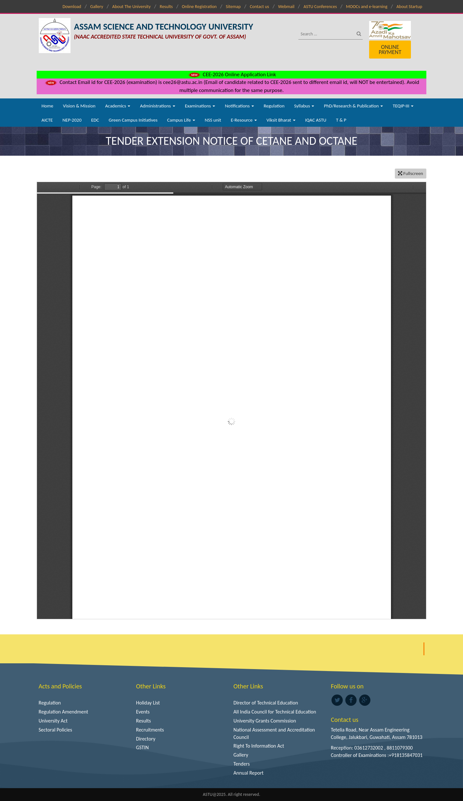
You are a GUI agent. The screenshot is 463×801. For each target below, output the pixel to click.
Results (166, 6)
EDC (95, 120)
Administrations (157, 106)
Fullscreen (410, 173)
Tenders (241, 764)
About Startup (409, 6)
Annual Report (248, 773)
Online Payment (390, 49)
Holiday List (148, 703)
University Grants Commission (264, 721)
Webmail (286, 6)
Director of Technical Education (265, 703)
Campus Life (181, 120)
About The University (131, 6)
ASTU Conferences (320, 6)
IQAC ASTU (315, 120)
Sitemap (233, 6)
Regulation (274, 106)
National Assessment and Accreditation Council (274, 733)
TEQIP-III (403, 106)
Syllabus (304, 106)
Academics (117, 106)
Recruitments (150, 730)
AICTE (47, 120)
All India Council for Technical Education (274, 712)
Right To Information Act (258, 746)
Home (47, 106)
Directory (145, 739)
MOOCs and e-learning (366, 6)
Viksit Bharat (281, 120)
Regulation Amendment (63, 712)
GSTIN (142, 747)
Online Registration (199, 6)
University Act (53, 721)
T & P (341, 120)
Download (71, 6)
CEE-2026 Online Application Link (231, 74)
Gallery (96, 6)
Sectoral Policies (55, 730)
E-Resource (244, 120)
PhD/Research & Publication (353, 106)
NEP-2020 (71, 120)
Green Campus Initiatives (133, 120)
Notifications (239, 106)
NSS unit (213, 120)
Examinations (200, 106)
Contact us (259, 6)
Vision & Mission (79, 106)
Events (143, 712)
